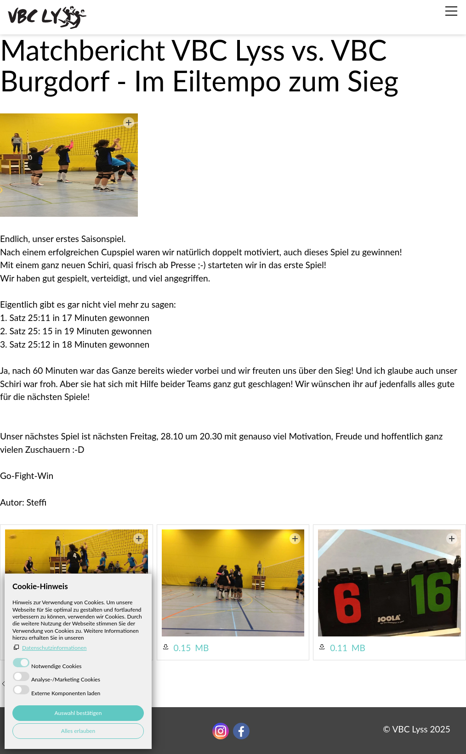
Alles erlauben (78, 730)
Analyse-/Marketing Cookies (65, 679)
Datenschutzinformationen (54, 647)
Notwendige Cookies (56, 666)
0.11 (339, 647)
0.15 (182, 647)
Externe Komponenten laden (65, 693)
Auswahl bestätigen (78, 712)
